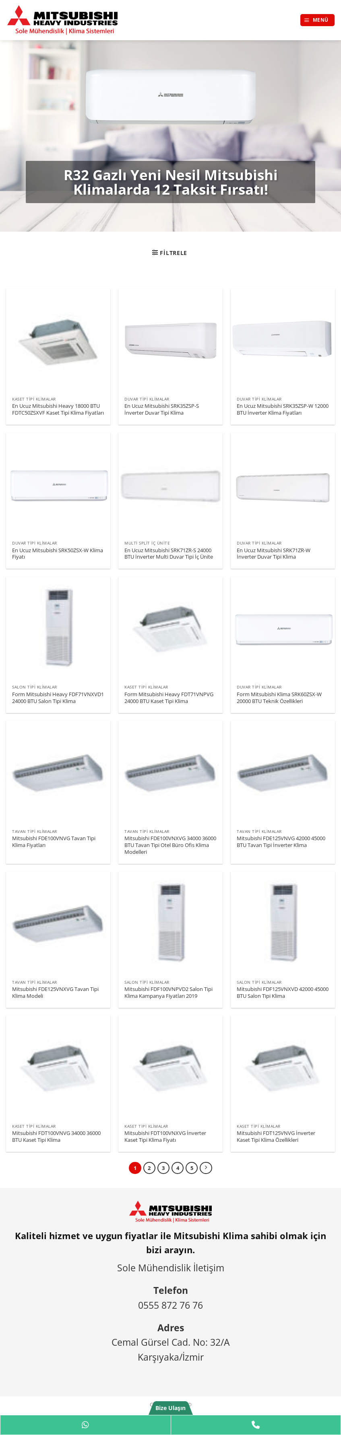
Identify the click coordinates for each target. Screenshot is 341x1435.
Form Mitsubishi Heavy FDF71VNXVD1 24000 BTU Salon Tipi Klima (58, 698)
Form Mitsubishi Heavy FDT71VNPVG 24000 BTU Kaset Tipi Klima (168, 698)
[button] (317, 20)
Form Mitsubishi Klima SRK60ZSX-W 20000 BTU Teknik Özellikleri (279, 698)
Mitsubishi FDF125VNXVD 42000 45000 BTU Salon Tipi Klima (283, 992)
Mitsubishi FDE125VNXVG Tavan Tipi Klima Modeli (55, 992)
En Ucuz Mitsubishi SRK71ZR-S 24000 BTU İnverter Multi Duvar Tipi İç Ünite (168, 554)
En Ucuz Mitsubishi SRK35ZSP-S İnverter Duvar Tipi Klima (161, 409)
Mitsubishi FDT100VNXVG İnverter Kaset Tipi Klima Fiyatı (165, 1136)
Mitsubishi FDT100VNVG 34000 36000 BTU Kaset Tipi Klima (56, 1136)
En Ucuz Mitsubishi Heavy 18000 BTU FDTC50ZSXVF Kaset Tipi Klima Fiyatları (58, 409)
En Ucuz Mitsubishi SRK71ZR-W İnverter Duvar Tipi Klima (273, 554)
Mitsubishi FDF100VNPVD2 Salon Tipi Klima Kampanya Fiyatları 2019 (168, 992)
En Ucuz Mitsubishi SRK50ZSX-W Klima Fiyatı (57, 554)
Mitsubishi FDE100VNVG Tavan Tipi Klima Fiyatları (53, 842)
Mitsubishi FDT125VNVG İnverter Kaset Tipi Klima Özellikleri (276, 1136)
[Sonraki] (206, 1168)
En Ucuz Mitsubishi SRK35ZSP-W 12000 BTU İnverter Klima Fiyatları (283, 409)
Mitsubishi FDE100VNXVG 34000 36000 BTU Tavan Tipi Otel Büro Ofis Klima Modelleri (170, 845)
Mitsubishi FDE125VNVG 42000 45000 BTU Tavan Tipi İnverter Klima (281, 842)
